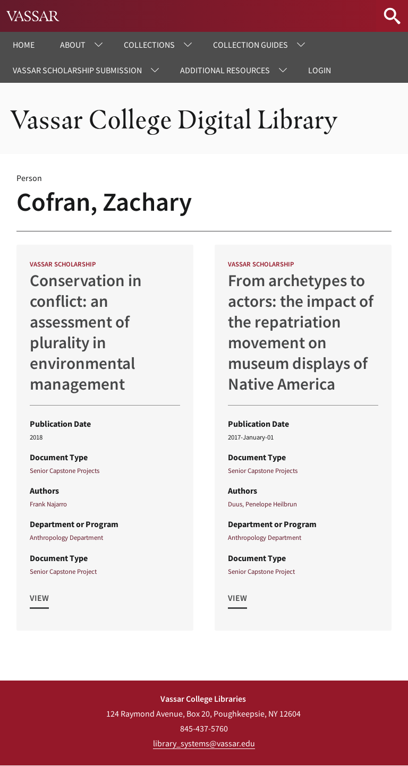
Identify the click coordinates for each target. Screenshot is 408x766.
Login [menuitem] (319, 70)
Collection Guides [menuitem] (250, 44)
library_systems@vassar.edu (204, 743)
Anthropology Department (66, 537)
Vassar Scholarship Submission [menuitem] (77, 70)
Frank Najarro (48, 504)
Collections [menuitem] (149, 44)
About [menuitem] (73, 44)
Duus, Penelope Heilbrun (262, 504)
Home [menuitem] (24, 44)
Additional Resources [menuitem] (225, 70)
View (39, 597)
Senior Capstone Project (63, 571)
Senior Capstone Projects (64, 470)
